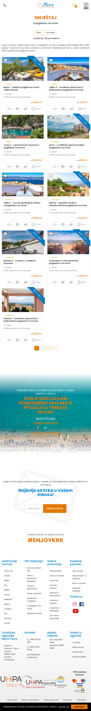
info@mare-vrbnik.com (34, 656)
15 (50, 348)
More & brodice (57, 575)
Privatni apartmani (32, 587)
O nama (76, 642)
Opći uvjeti (12, 699)
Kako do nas (78, 647)
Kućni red (67, 699)
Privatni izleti (55, 571)
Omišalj (7, 609)
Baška (7, 590)
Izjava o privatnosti (30, 699)
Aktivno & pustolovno (55, 594)
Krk (5, 585)
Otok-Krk (8, 571)
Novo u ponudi (78, 583)
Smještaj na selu (34, 613)
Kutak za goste (79, 656)
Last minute (77, 571)
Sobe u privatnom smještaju (32, 578)
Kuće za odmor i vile (34, 569)
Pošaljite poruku (45, 433)
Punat (7, 594)
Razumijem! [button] (79, 707)
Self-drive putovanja (54, 617)
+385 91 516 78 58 (33, 648)
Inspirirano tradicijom (32, 599)
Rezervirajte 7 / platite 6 (79, 577)
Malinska (8, 599)
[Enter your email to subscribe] (34, 508)
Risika (6, 580)
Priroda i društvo (53, 586)
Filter (38, 32)
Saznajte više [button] (63, 707)
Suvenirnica (77, 652)
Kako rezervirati (51, 699)
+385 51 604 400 (45, 423)
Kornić (7, 623)
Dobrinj (7, 618)
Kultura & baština (54, 602)
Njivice (7, 604)
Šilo (5, 613)
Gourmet (54, 580)
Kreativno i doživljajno (54, 609)
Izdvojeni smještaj (76, 589)
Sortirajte (50, 32)
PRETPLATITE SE (55, 508)
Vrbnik (7, 575)
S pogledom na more (34, 607)
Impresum (81, 699)
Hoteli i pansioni (34, 593)
